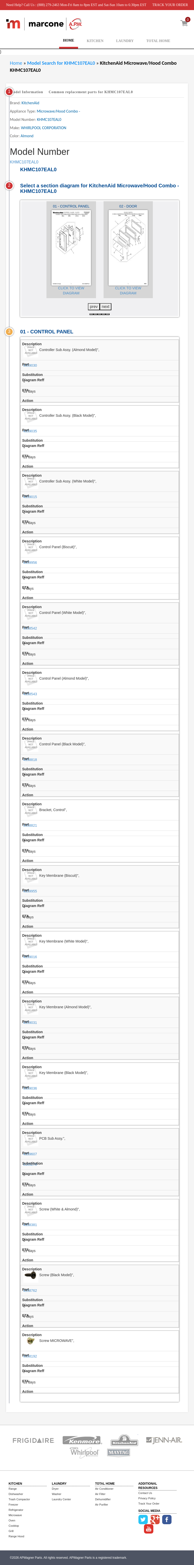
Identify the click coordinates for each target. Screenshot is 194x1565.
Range (13, 1488)
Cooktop (14, 1525)
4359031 (30, 1023)
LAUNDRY (125, 41)
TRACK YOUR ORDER (170, 5)
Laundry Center (61, 1499)
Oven (12, 1520)
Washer (56, 1494)
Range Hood (16, 1536)
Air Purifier (101, 1504)
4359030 (30, 365)
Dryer (55, 1488)
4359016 (30, 957)
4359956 (30, 563)
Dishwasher (16, 1494)
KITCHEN (95, 41)
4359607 (30, 1154)
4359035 (30, 431)
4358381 (30, 1225)
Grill (11, 1531)
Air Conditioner (104, 1488)
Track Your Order (148, 1503)
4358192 (30, 1356)
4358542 (30, 628)
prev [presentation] (94, 306)
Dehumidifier (103, 1499)
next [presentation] (105, 306)
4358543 (30, 694)
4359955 (30, 891)
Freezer (13, 1504)
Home (16, 63)
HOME (68, 40)
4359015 (30, 497)
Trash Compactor (19, 1499)
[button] (91, 314)
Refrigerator (16, 1509)
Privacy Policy (147, 1498)
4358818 (30, 760)
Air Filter (100, 1494)
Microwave (15, 1515)
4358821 (30, 825)
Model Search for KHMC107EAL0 (61, 63)
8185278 (30, 1164)
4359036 (30, 1088)
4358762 (30, 1291)
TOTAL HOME (158, 41)
